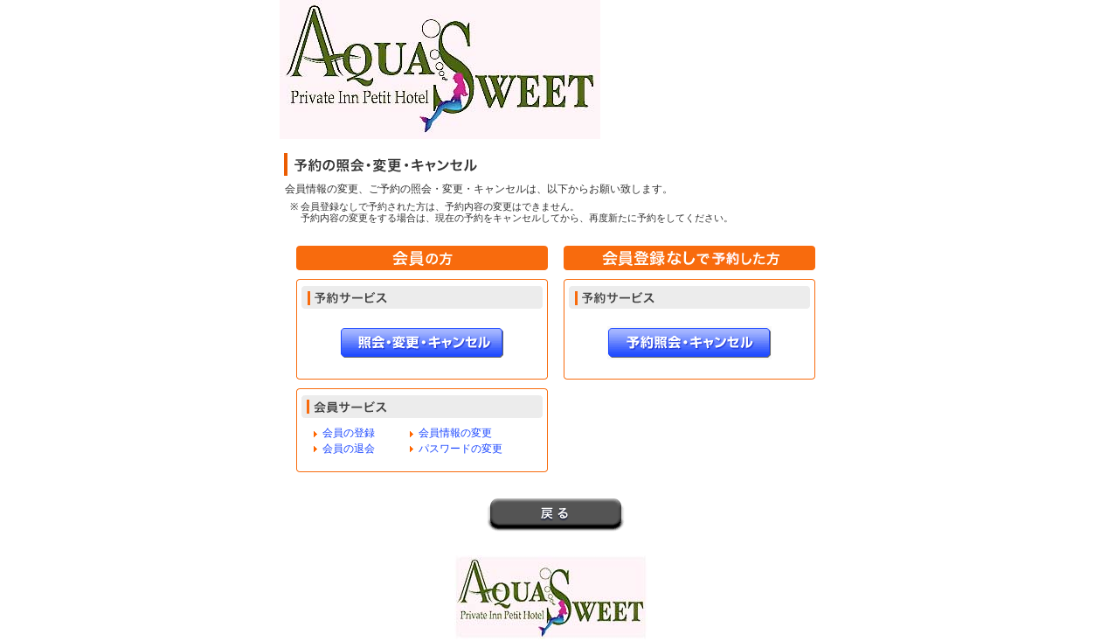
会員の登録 (348, 433)
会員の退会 (348, 448)
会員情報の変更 (455, 433)
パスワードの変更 (460, 448)
